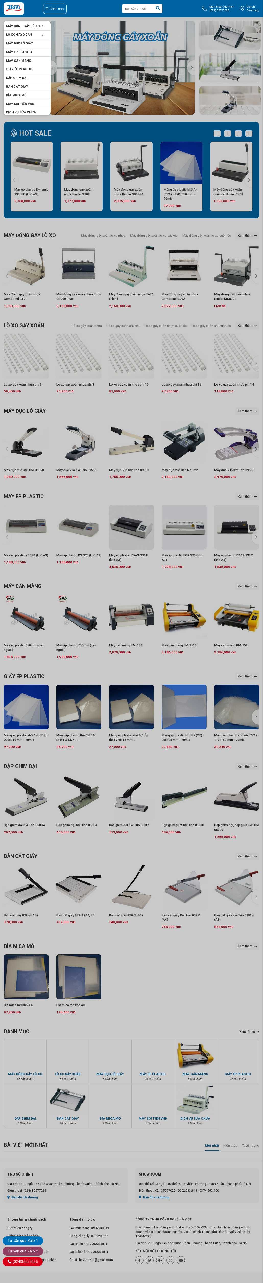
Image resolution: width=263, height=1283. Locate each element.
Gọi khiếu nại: (88, 1244)
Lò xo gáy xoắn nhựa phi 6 (23, 384)
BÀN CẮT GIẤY (17, 86)
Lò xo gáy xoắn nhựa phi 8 (75, 384)
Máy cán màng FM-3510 (179, 645)
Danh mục (55, 8)
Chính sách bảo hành (22, 1236)
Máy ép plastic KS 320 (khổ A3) (78, 555)
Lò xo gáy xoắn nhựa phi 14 (234, 384)
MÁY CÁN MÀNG (18, 61)
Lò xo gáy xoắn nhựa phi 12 (181, 384)
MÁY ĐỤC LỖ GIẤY (19, 43)
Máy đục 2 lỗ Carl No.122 (180, 470)
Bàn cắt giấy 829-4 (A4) (21, 915)
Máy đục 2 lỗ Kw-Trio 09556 (76, 470)
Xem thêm (247, 235)
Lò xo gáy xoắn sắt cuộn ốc (211, 326)
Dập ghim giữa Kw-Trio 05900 (183, 825)
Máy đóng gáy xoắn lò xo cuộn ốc (206, 235)
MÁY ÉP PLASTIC (19, 52)
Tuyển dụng (250, 1145)
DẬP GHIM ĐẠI (16, 78)
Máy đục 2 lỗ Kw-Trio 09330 (129, 470)
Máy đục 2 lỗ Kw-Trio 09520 (24, 470)
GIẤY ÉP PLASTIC (19, 69)
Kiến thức (230, 1145)
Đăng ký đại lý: (89, 1236)
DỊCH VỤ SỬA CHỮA (21, 112)
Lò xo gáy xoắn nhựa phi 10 (129, 384)
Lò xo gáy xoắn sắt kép (123, 326)
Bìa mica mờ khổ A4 (18, 1005)
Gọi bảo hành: (89, 1252)
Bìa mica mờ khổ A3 (70, 1005)
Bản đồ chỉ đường (22, 1197)
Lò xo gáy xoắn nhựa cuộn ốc (165, 326)
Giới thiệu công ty (19, 1228)
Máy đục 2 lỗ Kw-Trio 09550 (234, 470)
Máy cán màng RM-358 (231, 645)
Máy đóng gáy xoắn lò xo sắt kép (154, 235)
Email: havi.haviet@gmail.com (91, 1260)
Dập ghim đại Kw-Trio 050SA (24, 825)
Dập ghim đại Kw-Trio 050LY (129, 825)
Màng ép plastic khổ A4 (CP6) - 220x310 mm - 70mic (180, 194)
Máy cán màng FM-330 (125, 645)
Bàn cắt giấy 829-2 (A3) (126, 915)
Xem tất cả (249, 1032)
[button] (191, 67)
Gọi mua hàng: (89, 1228)
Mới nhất (212, 1145)
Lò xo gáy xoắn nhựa (87, 326)
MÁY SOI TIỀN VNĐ (20, 104)
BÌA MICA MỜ (16, 95)
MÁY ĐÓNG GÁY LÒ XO (25, 26)
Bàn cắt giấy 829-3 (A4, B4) (76, 915)
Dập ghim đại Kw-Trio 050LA (77, 825)
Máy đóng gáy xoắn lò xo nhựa (103, 235)
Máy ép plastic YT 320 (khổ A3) (26, 555)
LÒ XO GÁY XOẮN (25, 35)
